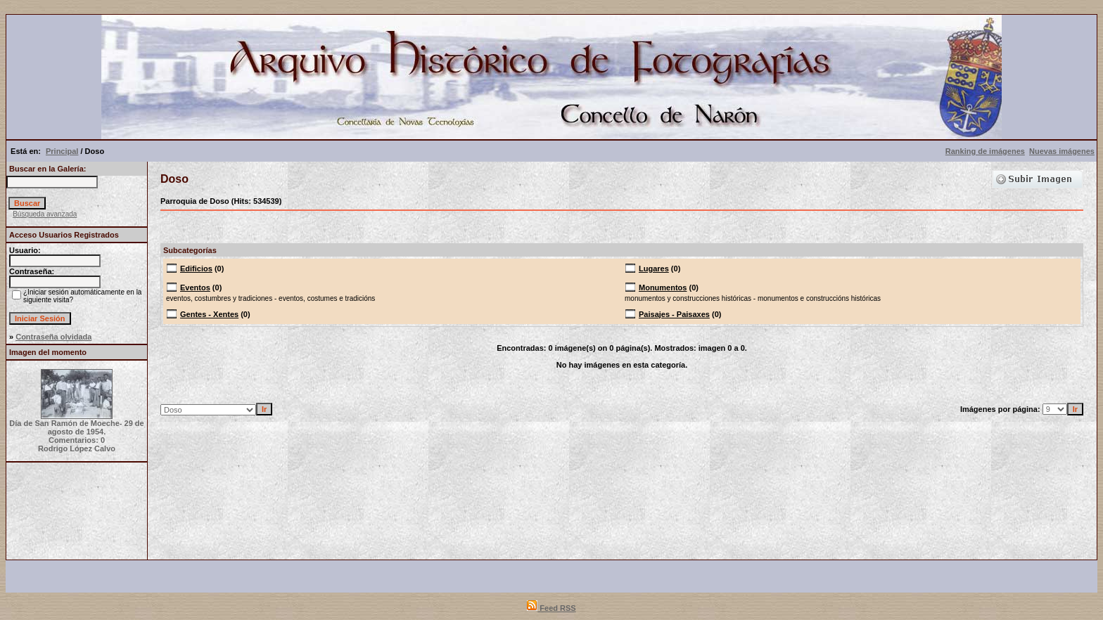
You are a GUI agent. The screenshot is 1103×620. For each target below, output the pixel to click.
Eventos (195, 287)
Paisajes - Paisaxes (674, 314)
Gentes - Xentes (209, 314)
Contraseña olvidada (53, 336)
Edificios (196, 268)
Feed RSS (551, 608)
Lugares (654, 268)
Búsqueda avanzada (45, 214)
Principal (62, 151)
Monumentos (663, 287)
